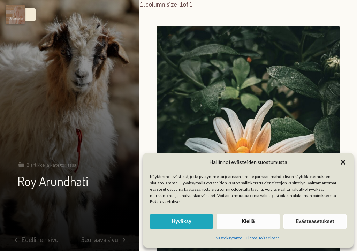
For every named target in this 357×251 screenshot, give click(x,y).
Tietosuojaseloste (263, 238)
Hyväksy (181, 221)
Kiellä (248, 221)
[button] (343, 162)
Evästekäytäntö (228, 238)
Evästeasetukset (315, 221)
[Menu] (15, 14)
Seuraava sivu (104, 239)
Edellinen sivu (34, 239)
